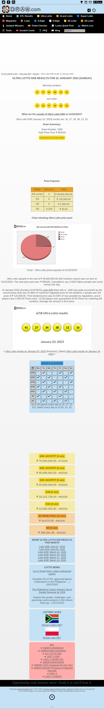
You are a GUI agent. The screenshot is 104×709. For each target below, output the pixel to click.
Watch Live (87, 25)
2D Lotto (88, 21)
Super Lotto (87, 16)
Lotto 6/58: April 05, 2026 (52, 549)
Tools (9, 30)
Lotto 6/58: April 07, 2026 (52, 546)
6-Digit (56, 21)
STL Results (26, 16)
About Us (70, 689)
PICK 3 (53, 673)
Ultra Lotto (46, 16)
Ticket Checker (39, 25)
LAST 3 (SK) (53, 656)
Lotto (27, 21)
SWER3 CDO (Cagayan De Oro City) (53, 665)
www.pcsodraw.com (24, 689)
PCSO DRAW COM (9, 74)
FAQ (45, 30)
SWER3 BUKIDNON (53, 662)
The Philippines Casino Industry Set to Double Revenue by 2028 (52, 591)
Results (36, 74)
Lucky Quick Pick (64, 25)
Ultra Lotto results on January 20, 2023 (25, 351)
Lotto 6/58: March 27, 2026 (52, 557)
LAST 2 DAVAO (53, 676)
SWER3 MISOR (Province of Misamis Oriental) (53, 669)
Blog (57, 30)
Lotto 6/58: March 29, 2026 (52, 555)
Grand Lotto (66, 16)
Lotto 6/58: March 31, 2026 (52, 552)
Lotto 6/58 (48, 290)
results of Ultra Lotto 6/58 (51, 114)
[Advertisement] (52, 53)
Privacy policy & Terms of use (55, 689)
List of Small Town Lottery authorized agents (52, 572)
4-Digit (41, 21)
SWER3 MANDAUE (53, 648)
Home (9, 16)
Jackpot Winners (15, 25)
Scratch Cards (27, 30)
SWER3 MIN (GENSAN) (53, 651)
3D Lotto (72, 21)
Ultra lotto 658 (25, 74)
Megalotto (11, 21)
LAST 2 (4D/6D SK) (53, 659)
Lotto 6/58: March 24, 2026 (52, 560)
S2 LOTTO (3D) (53, 653)
